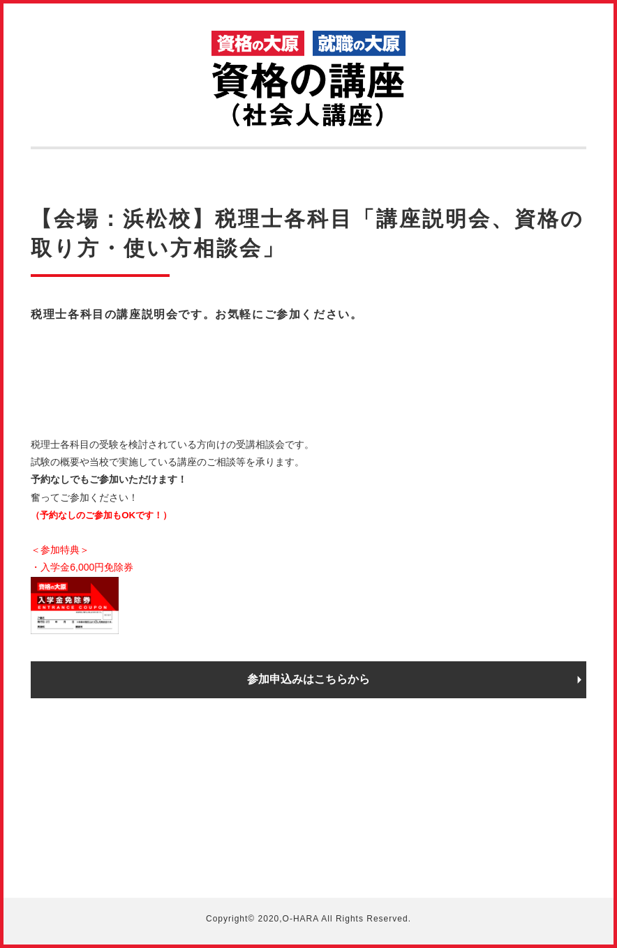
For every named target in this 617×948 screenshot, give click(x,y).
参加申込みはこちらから (308, 679)
